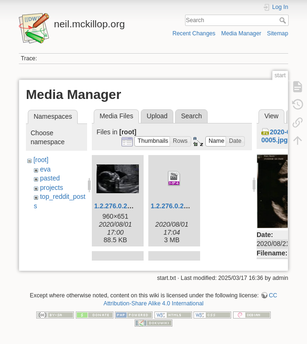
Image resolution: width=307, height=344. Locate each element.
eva (45, 169)
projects (51, 187)
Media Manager (241, 33)
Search (283, 20)
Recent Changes (193, 33)
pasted (50, 178)
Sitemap (277, 33)
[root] (40, 160)
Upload (157, 116)
